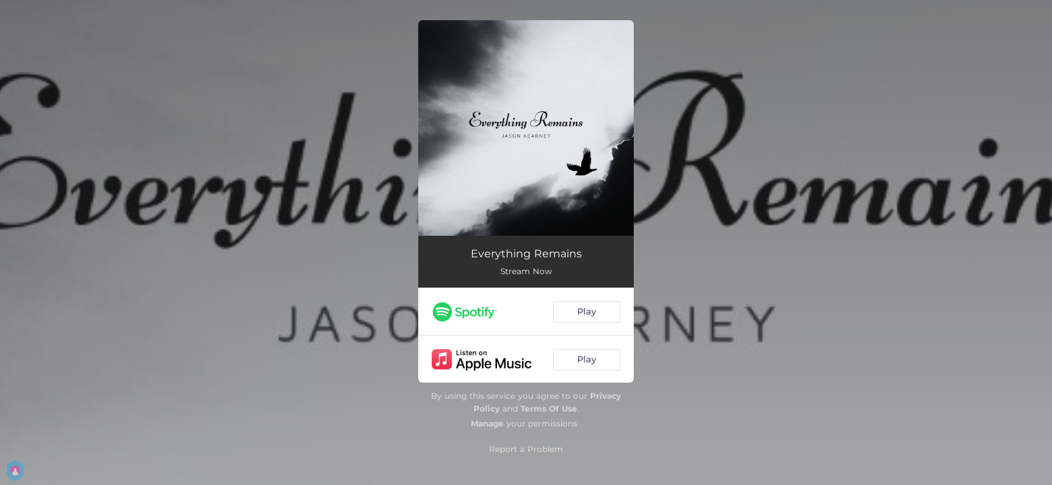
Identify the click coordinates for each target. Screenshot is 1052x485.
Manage (487, 423)
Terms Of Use (549, 408)
